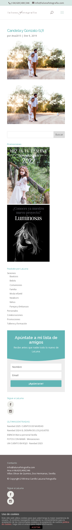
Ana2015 (16, 35)
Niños (12, 302)
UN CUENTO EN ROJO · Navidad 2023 (25, 443)
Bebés (13, 280)
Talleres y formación (17, 323)
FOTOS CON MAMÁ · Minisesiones (23, 439)
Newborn (14, 297)
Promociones (13, 319)
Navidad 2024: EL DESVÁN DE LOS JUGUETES (28, 430)
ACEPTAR (36, 527)
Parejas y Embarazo (19, 306)
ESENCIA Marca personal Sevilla (22, 434)
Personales (12, 310)
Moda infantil (16, 293)
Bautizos (14, 276)
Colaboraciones (15, 315)
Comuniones (16, 285)
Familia (13, 289)
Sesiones (11, 273)
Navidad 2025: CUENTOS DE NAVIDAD (25, 426)
